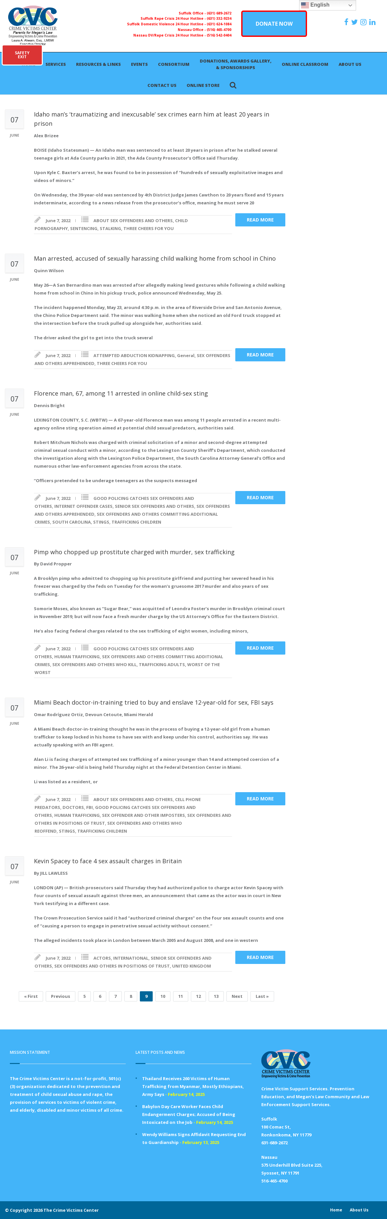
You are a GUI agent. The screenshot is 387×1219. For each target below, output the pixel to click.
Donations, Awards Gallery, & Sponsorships (235, 64)
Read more (260, 220)
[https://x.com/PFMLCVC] (355, 22)
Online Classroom (305, 64)
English (315, 5)
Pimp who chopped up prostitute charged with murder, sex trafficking (134, 552)
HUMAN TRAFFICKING (77, 657)
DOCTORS (73, 807)
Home (336, 1210)
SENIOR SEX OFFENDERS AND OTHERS (154, 506)
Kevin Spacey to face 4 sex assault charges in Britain (108, 861)
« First (31, 996)
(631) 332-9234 (219, 18)
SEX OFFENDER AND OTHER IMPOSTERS (143, 815)
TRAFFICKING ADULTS (162, 664)
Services (55, 64)
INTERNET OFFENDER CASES (83, 506)
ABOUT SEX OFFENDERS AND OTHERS (133, 220)
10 (163, 996)
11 (180, 996)
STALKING (110, 228)
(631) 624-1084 (219, 24)
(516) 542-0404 (219, 35)
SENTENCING (83, 228)
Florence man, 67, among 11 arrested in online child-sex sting (121, 393)
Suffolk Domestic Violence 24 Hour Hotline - (167, 24)
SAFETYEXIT (22, 55)
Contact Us (161, 85)
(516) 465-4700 (219, 29)
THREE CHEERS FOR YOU (148, 228)
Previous (60, 996)
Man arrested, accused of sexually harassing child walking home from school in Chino (155, 258)
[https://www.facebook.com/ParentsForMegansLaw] (347, 22)
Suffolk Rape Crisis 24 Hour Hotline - (174, 18)
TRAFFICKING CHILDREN (136, 522)
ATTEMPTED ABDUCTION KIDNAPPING (134, 355)
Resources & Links (98, 64)
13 (216, 996)
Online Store (203, 85)
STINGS (101, 522)
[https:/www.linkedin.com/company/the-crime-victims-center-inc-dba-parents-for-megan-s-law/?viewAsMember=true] (373, 22)
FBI (89, 807)
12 (198, 996)
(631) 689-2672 (219, 13)
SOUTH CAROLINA (71, 522)
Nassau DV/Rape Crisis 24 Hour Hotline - (170, 35)
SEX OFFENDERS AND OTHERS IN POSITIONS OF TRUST (112, 966)
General (185, 355)
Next (237, 996)
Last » (262, 996)
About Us (350, 64)
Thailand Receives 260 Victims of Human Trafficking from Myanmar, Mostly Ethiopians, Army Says (193, 1086)
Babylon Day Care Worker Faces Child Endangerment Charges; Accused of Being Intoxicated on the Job (188, 1114)
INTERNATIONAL (130, 958)
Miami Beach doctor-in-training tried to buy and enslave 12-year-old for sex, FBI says (153, 702)
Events (139, 64)
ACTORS (102, 958)
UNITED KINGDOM (191, 966)
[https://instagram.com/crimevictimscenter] (364, 22)
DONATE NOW (274, 23)
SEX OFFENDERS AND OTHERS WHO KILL (94, 664)
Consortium (174, 64)
